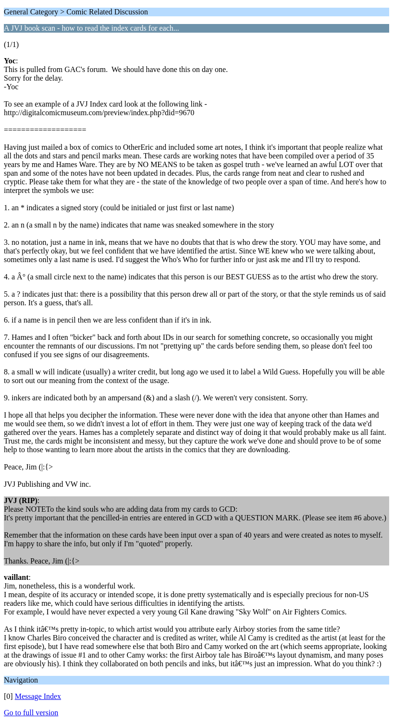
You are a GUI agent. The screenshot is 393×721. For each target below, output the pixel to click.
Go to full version (31, 713)
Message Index (38, 696)
